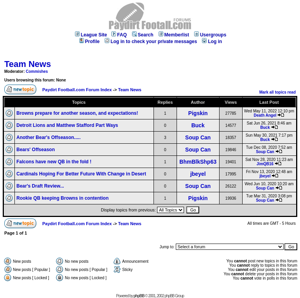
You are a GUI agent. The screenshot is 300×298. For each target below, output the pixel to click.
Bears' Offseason (35, 149)
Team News (27, 64)
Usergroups (210, 35)
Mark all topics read (277, 92)
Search (143, 35)
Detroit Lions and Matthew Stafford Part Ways (67, 125)
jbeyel (198, 174)
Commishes (37, 71)
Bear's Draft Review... (40, 186)
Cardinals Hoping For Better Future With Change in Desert (81, 174)
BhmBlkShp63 (197, 162)
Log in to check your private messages (151, 41)
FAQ (119, 35)
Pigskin (198, 113)
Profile (89, 41)
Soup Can (198, 137)
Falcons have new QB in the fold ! (53, 161)
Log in (212, 41)
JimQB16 (265, 164)
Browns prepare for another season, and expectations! (77, 113)
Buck (198, 125)
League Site (91, 35)
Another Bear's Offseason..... (48, 137)
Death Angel (265, 115)
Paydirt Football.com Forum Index (77, 89)
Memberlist (174, 35)
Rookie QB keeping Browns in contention (62, 198)
